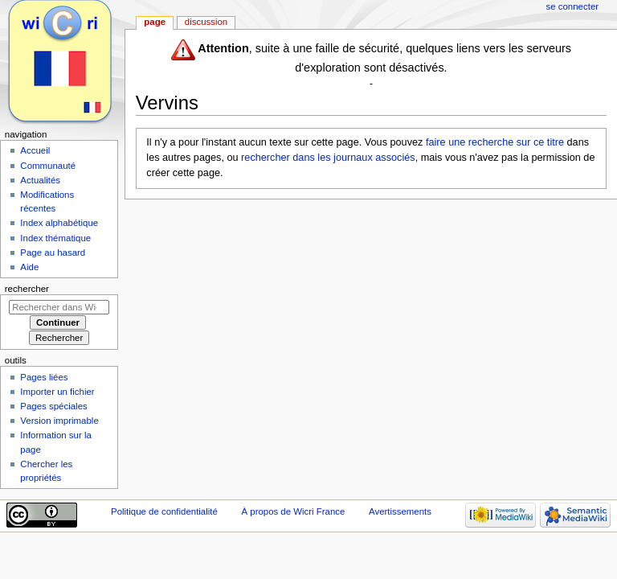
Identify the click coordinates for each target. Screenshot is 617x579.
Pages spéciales (53, 406)
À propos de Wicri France (293, 511)
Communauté (48, 165)
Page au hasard (52, 252)
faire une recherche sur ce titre (495, 142)
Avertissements (400, 511)
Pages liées (43, 377)
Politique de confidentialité (164, 511)
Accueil (35, 150)
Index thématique (55, 238)
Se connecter (572, 6)
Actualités (40, 180)
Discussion (206, 22)
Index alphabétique (59, 223)
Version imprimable (59, 420)
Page (154, 22)
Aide (29, 267)
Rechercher (27, 289)
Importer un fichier (57, 391)
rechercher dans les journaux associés (328, 157)
